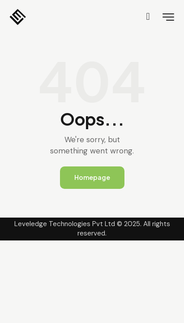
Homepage (92, 177)
